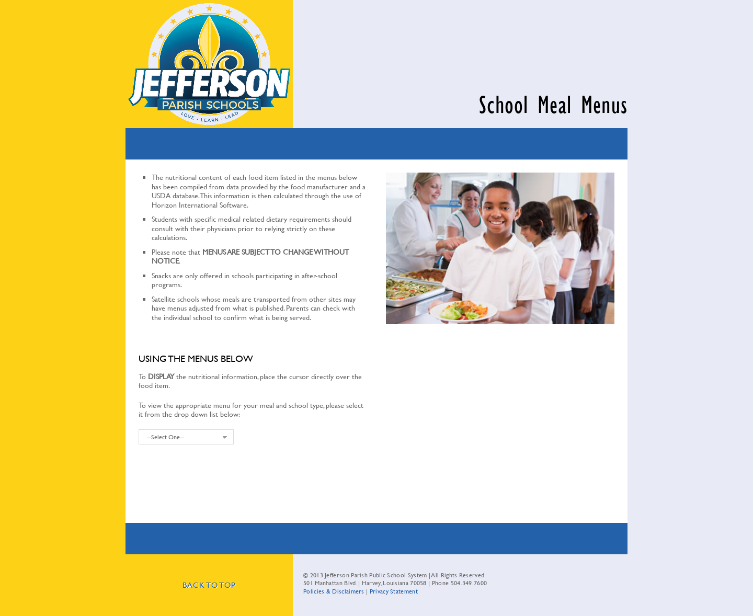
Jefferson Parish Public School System (209, 64)
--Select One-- (165, 436)
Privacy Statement (394, 591)
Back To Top (208, 584)
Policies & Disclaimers (333, 591)
